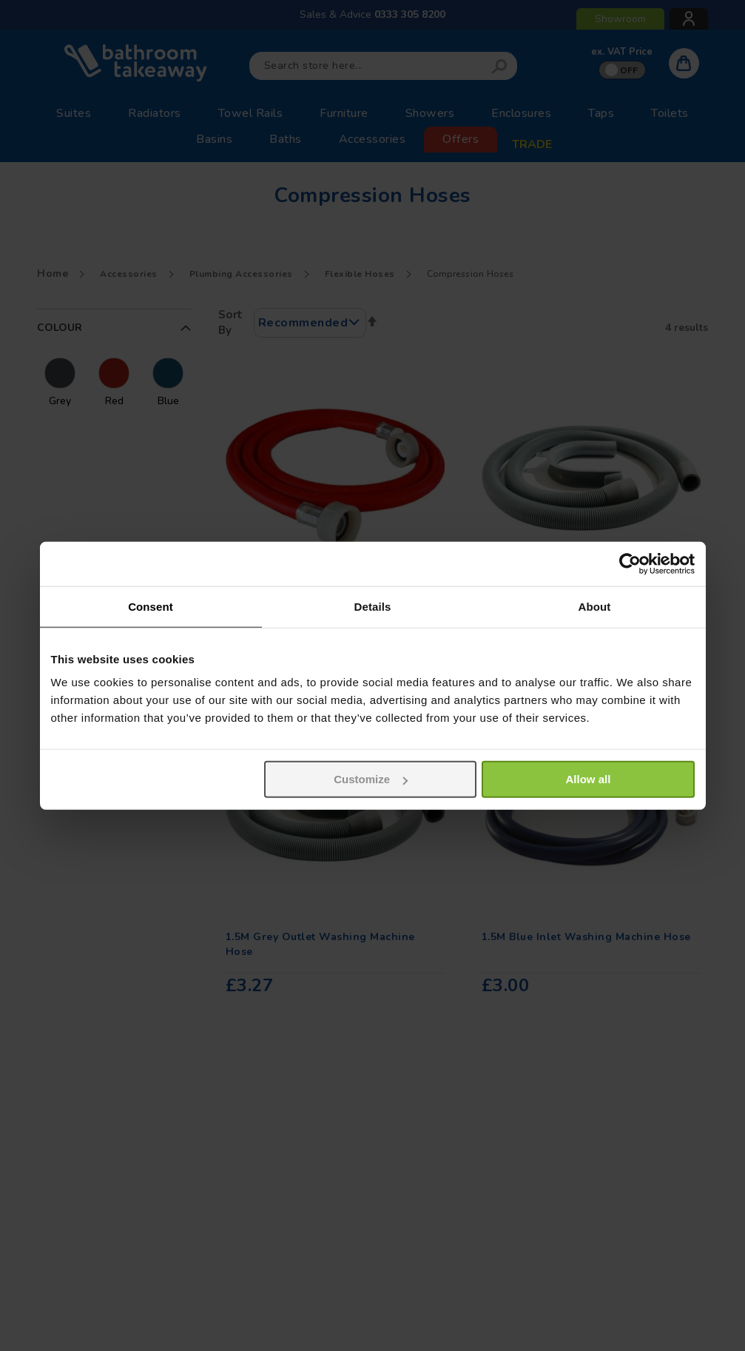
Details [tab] (372, 606)
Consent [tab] (150, 606)
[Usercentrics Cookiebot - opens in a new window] (630, 563)
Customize (371, 779)
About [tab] (595, 606)
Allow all (588, 779)
